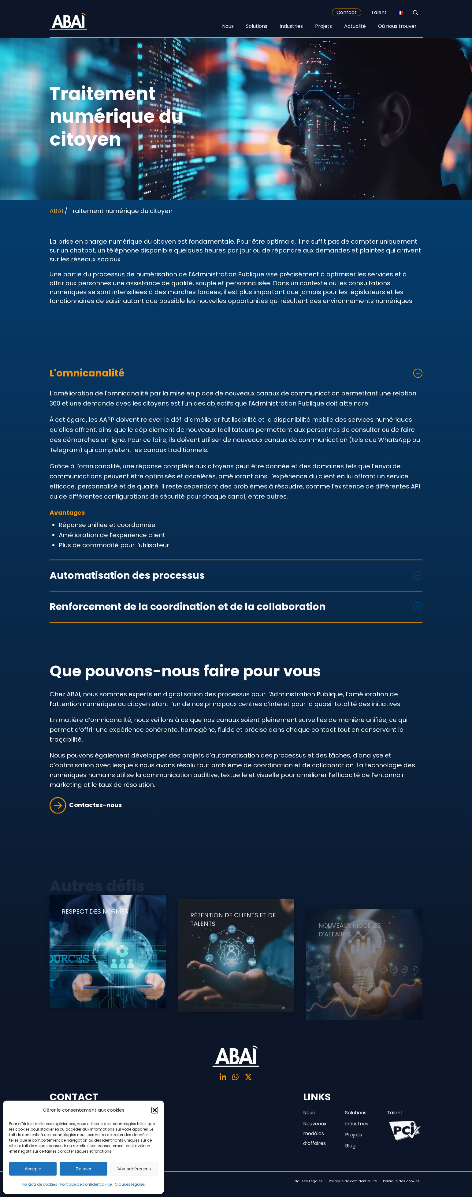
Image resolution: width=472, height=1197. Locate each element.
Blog (350, 1145)
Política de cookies (39, 1184)
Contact (346, 12)
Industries (356, 1123)
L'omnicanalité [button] (236, 387)
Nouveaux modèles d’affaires (314, 1133)
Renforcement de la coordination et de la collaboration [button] (236, 620)
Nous (309, 1112)
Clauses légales (130, 1184)
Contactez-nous (86, 819)
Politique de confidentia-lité (86, 1184)
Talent (379, 12)
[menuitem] (400, 12)
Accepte (33, 1168)
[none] (400, 12)
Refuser (84, 1168)
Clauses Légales (308, 1181)
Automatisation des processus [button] (236, 589)
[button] (155, 1110)
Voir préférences (134, 1168)
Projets (353, 1134)
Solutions (355, 1112)
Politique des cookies (401, 1181)
